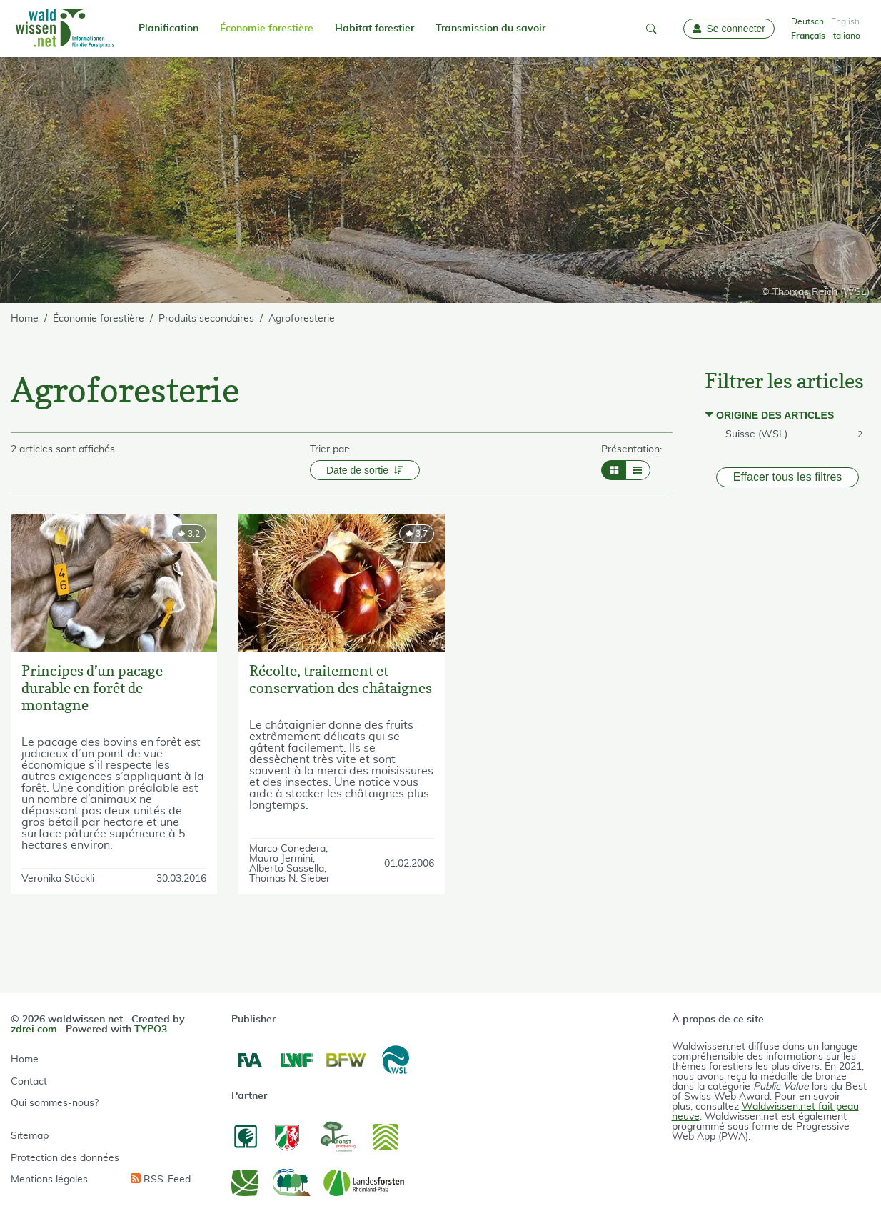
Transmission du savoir (490, 29)
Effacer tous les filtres (787, 477)
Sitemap (30, 1136)
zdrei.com (34, 1030)
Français (808, 35)
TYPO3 (150, 1030)
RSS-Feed (161, 1179)
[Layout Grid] (613, 470)
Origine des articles (775, 415)
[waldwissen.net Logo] (64, 28)
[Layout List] (637, 470)
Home (25, 1060)
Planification (168, 29)
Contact (29, 1082)
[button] (651, 29)
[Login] (729, 29)
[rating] (188, 533)
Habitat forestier (374, 29)
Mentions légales (49, 1180)
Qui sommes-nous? (55, 1103)
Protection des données (65, 1158)
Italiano (845, 35)
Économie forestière (266, 29)
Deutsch (807, 21)
